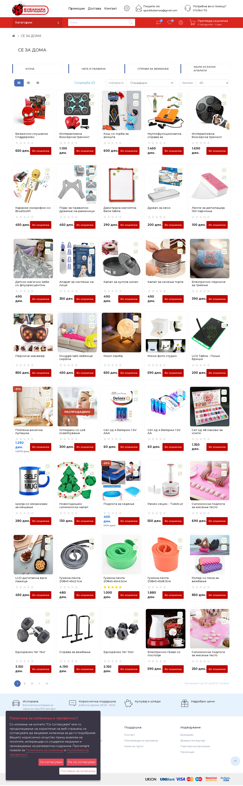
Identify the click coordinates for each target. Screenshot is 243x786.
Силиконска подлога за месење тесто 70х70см (208, 508)
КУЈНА (29, 68)
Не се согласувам (81, 762)
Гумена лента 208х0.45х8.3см (159, 580)
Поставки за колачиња (78, 771)
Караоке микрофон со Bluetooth (33, 209)
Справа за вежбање (75, 652)
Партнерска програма (195, 746)
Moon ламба (113, 356)
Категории (23, 22)
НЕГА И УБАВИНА (94, 68)
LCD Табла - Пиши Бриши (206, 357)
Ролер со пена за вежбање (205, 580)
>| (46, 684)
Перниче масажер (30, 356)
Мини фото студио (162, 356)
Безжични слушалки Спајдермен (31, 135)
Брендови (186, 735)
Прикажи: (187, 82)
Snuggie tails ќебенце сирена (76, 357)
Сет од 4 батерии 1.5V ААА (120, 431)
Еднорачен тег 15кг (30, 652)
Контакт (111, 8)
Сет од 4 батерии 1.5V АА (164, 431)
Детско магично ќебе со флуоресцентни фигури (32, 285)
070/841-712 (200, 10)
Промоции (77, 8)
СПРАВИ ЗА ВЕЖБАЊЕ (153, 68)
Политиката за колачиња (44, 750)
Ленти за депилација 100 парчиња (208, 209)
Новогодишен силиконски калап (73, 506)
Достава (95, 8)
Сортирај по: (116, 82)
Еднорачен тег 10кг (119, 652)
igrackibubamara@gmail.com (160, 10)
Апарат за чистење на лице (76, 283)
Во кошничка (40, 150)
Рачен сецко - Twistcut (165, 504)
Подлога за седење (119, 504)
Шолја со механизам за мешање (31, 506)
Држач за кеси (159, 208)
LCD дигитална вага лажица (31, 580)
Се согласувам (51, 762)
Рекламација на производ (141, 741)
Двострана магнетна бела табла (120, 209)
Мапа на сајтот (134, 746)
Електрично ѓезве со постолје (164, 654)
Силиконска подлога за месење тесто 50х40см (208, 656)
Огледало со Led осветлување (72, 431)
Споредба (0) (84, 83)
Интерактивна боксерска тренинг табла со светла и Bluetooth (74, 138)
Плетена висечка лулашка (28, 431)
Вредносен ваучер (192, 741)
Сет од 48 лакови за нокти (207, 431)
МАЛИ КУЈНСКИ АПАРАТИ (204, 68)
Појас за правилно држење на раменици (77, 209)
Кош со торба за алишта (116, 135)
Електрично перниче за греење (209, 283)
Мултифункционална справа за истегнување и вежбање (164, 138)
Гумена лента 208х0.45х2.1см (70, 580)
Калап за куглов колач (121, 282)
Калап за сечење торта (165, 282)
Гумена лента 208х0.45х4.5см (115, 580)
